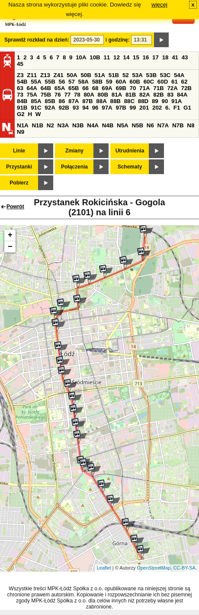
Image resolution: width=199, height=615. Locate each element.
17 (155, 57)
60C (149, 81)
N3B (78, 125)
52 (125, 75)
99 (133, 107)
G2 (21, 114)
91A (176, 101)
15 (136, 57)
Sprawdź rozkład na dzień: (36, 40)
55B (50, 81)
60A (121, 81)
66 (85, 88)
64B (46, 88)
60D (162, 81)
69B (121, 88)
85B (50, 101)
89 (155, 101)
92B (63, 107)
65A (60, 88)
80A (88, 94)
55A (36, 81)
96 (95, 107)
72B (186, 88)
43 (185, 57)
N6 (150, 125)
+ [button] (10, 235)
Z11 (32, 75)
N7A (163, 125)
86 (61, 101)
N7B (178, 125)
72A (172, 88)
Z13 (45, 75)
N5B (137, 125)
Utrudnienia (130, 151)
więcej (159, 4)
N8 (190, 125)
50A (72, 75)
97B (121, 107)
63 (20, 88)
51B (114, 75)
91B (22, 107)
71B (158, 88)
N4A (93, 125)
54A (179, 75)
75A (32, 94)
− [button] (10, 247)
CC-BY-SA (184, 567)
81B (130, 94)
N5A (122, 125)
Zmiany (74, 151)
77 (67, 94)
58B (97, 81)
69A (107, 88)
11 (106, 57)
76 (58, 94)
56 (61, 81)
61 (174, 81)
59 (109, 81)
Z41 (59, 75)
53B (151, 75)
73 (20, 94)
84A (182, 94)
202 (157, 107)
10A (81, 57)
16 (146, 57)
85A (36, 101)
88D (143, 101)
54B (22, 81)
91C (36, 107)
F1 (176, 107)
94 (85, 107)
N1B (37, 125)
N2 (50, 125)
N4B (108, 125)
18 (165, 57)
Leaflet (104, 567)
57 (71, 81)
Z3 (20, 75)
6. (167, 107)
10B (95, 57)
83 (170, 94)
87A (73, 101)
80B (103, 94)
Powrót (15, 207)
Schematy (130, 167)
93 (76, 107)
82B (158, 94)
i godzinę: (118, 40)
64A (32, 88)
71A (144, 88)
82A (144, 94)
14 (126, 57)
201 (144, 107)
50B (85, 75)
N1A (23, 125)
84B (22, 101)
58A (83, 81)
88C (129, 101)
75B (46, 94)
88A (101, 101)
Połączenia (74, 167)
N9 (20, 132)
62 (184, 81)
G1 (187, 107)
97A (107, 107)
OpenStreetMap (154, 567)
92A (50, 107)
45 (20, 64)
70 (133, 88)
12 (116, 57)
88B (115, 101)
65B (73, 88)
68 (95, 88)
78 (77, 94)
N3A (63, 125)
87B (87, 101)
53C (165, 75)
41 (175, 57)
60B (135, 81)
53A (137, 75)
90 (164, 101)
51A (100, 75)
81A (117, 94)
